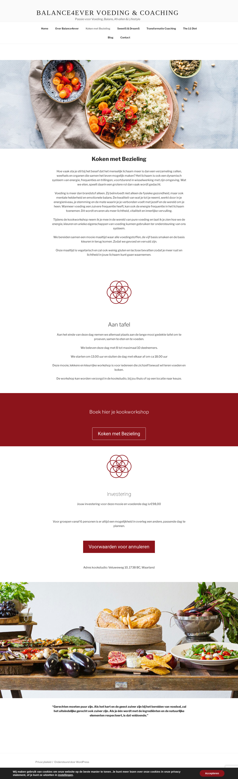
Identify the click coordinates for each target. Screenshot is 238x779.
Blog (110, 45)
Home (44, 36)
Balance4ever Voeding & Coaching (108, 12)
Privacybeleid (43, 770)
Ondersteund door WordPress (71, 770)
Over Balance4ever (67, 36)
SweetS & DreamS (128, 36)
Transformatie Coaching (161, 36)
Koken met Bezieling (98, 36)
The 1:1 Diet (190, 36)
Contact (125, 45)
